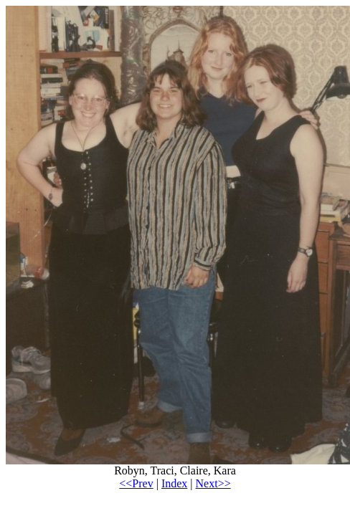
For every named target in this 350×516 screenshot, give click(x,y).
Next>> (213, 483)
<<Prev (136, 483)
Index (174, 483)
